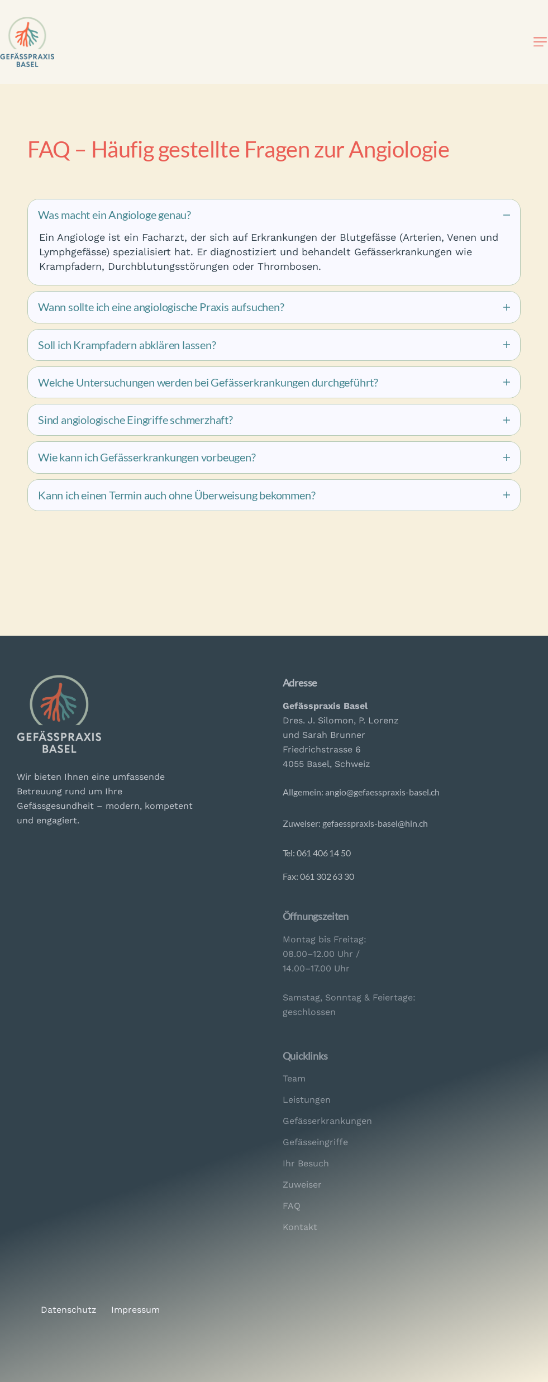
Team (294, 1078)
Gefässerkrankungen (327, 1121)
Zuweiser (302, 1184)
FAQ (292, 1205)
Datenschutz (69, 1309)
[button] (540, 42)
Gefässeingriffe (315, 1142)
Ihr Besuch (306, 1163)
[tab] (274, 214)
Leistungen (307, 1099)
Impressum (135, 1309)
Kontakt (300, 1227)
